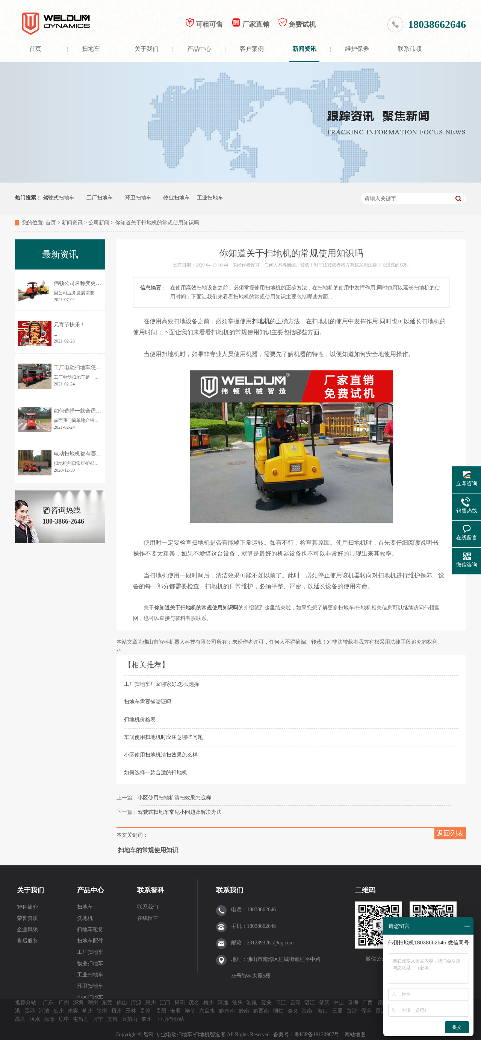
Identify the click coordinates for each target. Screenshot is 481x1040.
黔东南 (227, 1011)
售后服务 (27, 941)
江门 (165, 1002)
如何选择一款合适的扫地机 (155, 772)
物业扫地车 (176, 198)
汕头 (237, 1002)
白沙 (351, 1011)
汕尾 (252, 1002)
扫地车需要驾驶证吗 (147, 702)
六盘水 (207, 1011)
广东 (48, 1002)
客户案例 (252, 49)
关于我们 (147, 49)
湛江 (309, 1002)
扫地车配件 (90, 941)
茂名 (194, 1002)
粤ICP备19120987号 (317, 1034)
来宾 (73, 1011)
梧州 (116, 1011)
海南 (307, 1011)
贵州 (145, 1011)
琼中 (64, 1019)
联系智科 (150, 890)
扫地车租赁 (90, 929)
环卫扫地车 (138, 198)
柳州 (87, 1011)
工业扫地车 (210, 198)
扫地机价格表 (140, 719)
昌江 (380, 1011)
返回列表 (450, 833)
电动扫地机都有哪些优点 (83, 454)
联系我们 (147, 907)
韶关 (266, 1002)
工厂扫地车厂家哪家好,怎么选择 (161, 684)
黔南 (244, 1011)
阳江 (280, 1002)
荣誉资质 (27, 918)
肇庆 (324, 1002)
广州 (64, 1002)
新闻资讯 (304, 49)
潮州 (93, 1002)
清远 (223, 1002)
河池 (44, 1011)
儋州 (146, 1019)
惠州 (150, 1002)
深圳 (78, 1002)
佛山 (121, 1002)
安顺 (175, 1011)
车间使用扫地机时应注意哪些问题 (163, 737)
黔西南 (261, 1011)
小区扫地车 (90, 997)
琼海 (49, 1019)
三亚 (337, 1011)
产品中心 (199, 49)
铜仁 (278, 1011)
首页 (35, 49)
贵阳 (161, 1011)
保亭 (366, 1011)
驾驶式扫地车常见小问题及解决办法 (180, 812)
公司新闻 (98, 222)
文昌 (112, 1019)
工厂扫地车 (99, 198)
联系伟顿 (410, 49)
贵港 (29, 1011)
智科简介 (27, 907)
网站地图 (355, 1034)
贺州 (58, 1011)
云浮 (295, 1002)
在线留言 (147, 918)
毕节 (190, 1011)
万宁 (98, 1019)
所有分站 (173, 1019)
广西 (367, 1002)
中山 (338, 1002)
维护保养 (357, 49)
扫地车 (91, 49)
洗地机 (85, 918)
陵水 (35, 1019)
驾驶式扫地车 (58, 198)
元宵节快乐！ (69, 324)
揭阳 (179, 1002)
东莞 (107, 1002)
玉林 (131, 1011)
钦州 (102, 1011)
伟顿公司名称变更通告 (80, 283)
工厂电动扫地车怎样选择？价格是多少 (98, 367)
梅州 (208, 1002)
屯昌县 (81, 1019)
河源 (136, 1002)
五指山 (130, 1019)
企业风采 (27, 929)
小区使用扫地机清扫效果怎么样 (161, 755)
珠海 (353, 1002)
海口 (323, 1011)
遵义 (292, 1011)
